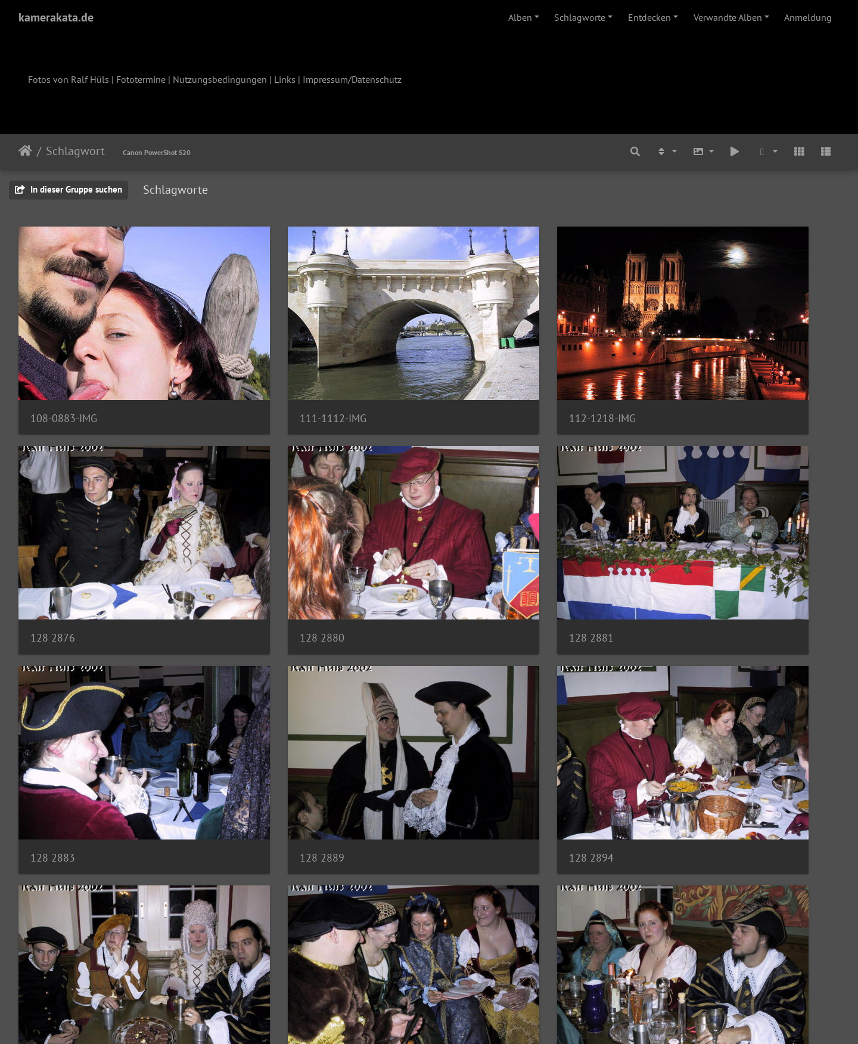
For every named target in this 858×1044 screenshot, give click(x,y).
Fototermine (141, 79)
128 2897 (262, 734)
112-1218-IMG (483, 377)
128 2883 (472, 555)
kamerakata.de (56, 17)
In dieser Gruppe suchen (68, 189)
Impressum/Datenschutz (352, 79)
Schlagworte (579, 17)
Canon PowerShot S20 (157, 152)
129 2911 (682, 734)
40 (488, 974)
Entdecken (649, 17)
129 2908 (472, 734)
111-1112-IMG (273, 377)
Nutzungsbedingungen (220, 79)
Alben (520, 17)
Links (285, 79)
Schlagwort (75, 151)
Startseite (25, 151)
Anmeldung (808, 17)
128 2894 (52, 734)
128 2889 (682, 555)
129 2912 (52, 912)
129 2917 (262, 912)
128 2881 (262, 555)
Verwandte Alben (728, 17)
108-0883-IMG (63, 377)
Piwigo (454, 1019)
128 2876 (682, 377)
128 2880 (52, 555)
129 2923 (472, 912)
